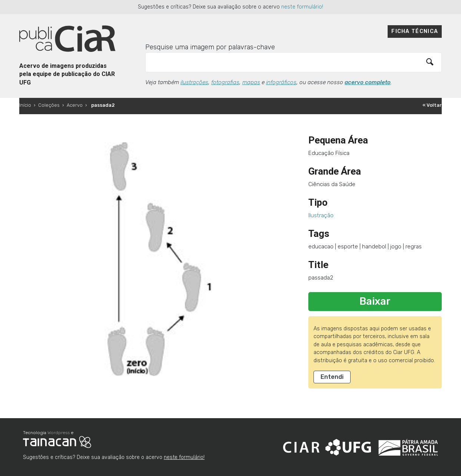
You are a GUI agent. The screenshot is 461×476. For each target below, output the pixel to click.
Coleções (49, 105)
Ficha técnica (414, 31)
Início (25, 105)
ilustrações (194, 82)
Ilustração (321, 215)
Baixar (375, 301)
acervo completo (368, 82)
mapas (251, 82)
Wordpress (58, 432)
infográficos (281, 82)
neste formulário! (302, 7)
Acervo (75, 105)
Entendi (332, 376)
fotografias (225, 82)
